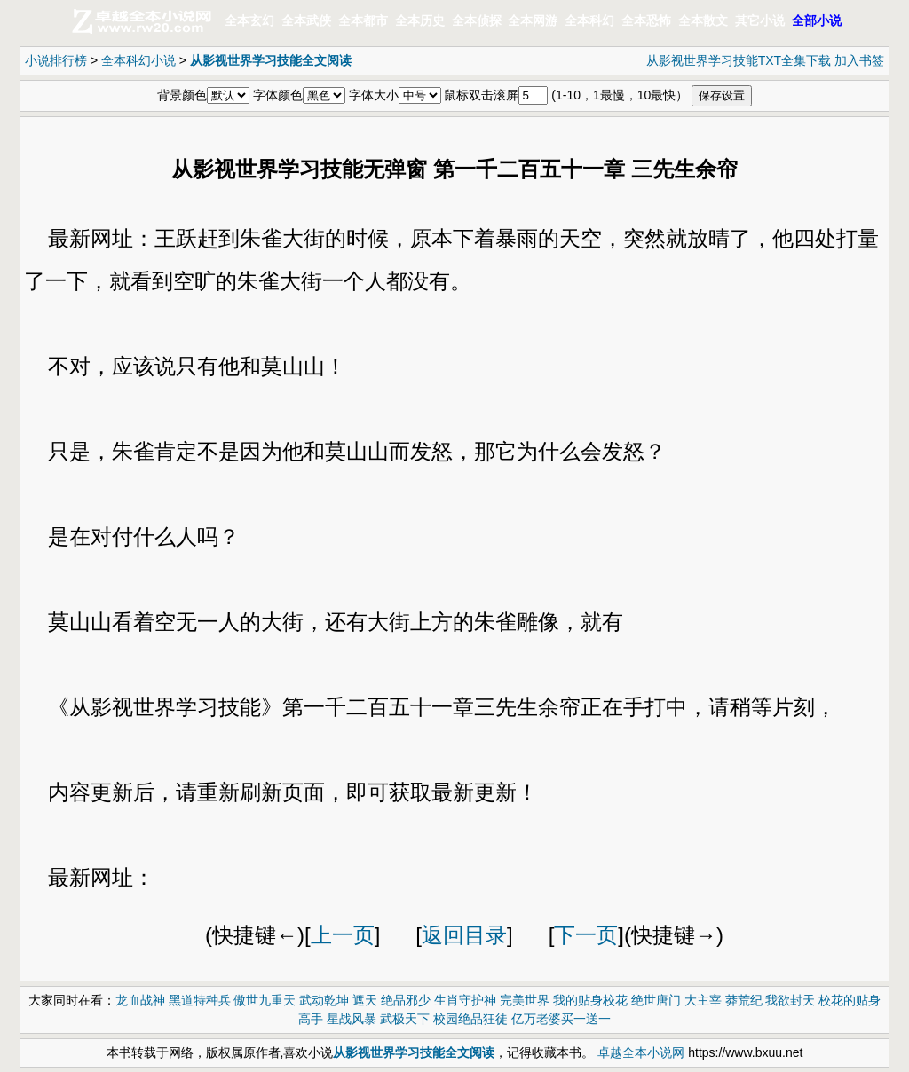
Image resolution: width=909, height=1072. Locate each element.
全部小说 (817, 20)
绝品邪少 (406, 1000)
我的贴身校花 (590, 1000)
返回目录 (464, 935)
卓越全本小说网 (640, 1052)
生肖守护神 (465, 1000)
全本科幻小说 (138, 60)
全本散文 (703, 20)
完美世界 (524, 1000)
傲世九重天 (264, 1000)
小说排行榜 (56, 60)
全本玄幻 (249, 20)
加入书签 (859, 60)
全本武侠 (306, 20)
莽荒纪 (744, 1000)
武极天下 (405, 1019)
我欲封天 (790, 1000)
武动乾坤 (324, 1000)
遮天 (364, 1000)
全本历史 (420, 20)
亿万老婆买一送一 (561, 1019)
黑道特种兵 (200, 1000)
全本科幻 (589, 20)
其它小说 (760, 20)
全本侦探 (477, 20)
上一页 (343, 935)
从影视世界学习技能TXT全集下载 (738, 60)
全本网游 (532, 20)
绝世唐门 (656, 1000)
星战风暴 (351, 1019)
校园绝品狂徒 (470, 1019)
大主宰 (703, 1000)
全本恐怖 (646, 20)
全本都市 (363, 20)
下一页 (586, 935)
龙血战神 (140, 1000)
